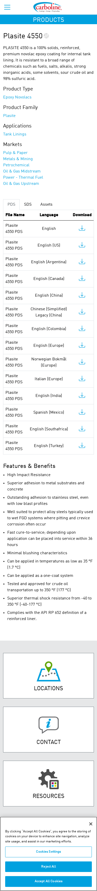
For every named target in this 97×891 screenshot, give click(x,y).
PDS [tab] (11, 205)
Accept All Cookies (48, 881)
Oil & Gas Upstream (21, 184)
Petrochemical (16, 165)
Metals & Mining (18, 159)
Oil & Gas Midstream (22, 171)
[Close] (90, 824)
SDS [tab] (28, 205)
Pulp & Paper (15, 153)
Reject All (48, 866)
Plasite (9, 116)
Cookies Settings (48, 851)
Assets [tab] (46, 205)
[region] (48, 854)
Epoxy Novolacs (17, 97)
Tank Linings (14, 134)
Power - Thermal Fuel (23, 178)
